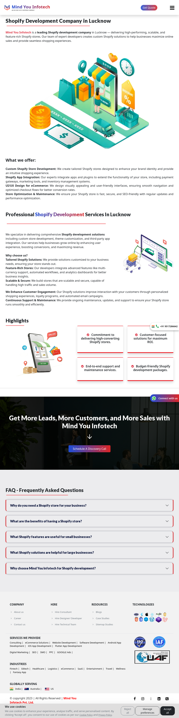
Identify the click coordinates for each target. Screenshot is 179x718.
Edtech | (25, 679)
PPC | (52, 662)
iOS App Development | (40, 656)
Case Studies (100, 628)
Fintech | (14, 679)
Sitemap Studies (102, 635)
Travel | (110, 679)
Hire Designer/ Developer (66, 628)
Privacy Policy (105, 714)
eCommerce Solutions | (37, 653)
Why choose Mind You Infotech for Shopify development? (58, 578)
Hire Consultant (61, 622)
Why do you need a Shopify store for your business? (53, 506)
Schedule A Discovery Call (89, 449)
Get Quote (149, 7)
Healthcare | (39, 679)
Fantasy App (19, 682)
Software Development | (93, 653)
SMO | (43, 662)
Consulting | (16, 653)
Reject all (127, 710)
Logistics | (53, 679)
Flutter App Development (68, 656)
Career (15, 628)
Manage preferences (147, 710)
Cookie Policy (86, 714)
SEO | (35, 662)
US (49, 699)
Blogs (97, 622)
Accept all (167, 710)
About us (17, 622)
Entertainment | (95, 679)
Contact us (17, 635)
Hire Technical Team (63, 635)
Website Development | (65, 653)
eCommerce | (68, 679)
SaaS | (81, 679)
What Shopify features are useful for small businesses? (56, 542)
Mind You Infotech (18, 32)
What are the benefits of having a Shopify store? (50, 524)
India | (16, 699)
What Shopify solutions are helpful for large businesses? (57, 560)
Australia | (32, 699)
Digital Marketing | (20, 662)
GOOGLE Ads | (65, 662)
